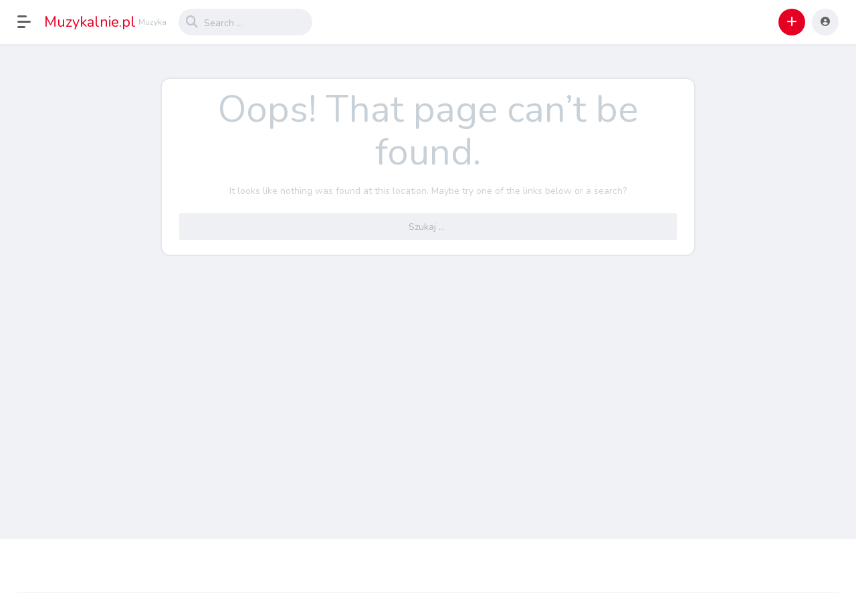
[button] (30, 22)
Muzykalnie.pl (90, 22)
